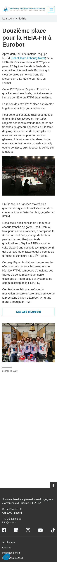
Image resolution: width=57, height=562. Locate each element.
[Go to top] (53, 485)
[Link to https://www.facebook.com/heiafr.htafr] (4, 530)
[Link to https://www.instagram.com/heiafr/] (28, 530)
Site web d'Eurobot (28, 311)
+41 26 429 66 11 (11, 519)
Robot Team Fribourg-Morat (28, 58)
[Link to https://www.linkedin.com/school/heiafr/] (16, 530)
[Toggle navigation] (51, 9)
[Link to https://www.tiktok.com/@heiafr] (53, 530)
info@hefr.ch (9, 522)
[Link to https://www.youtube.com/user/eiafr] (40, 530)
